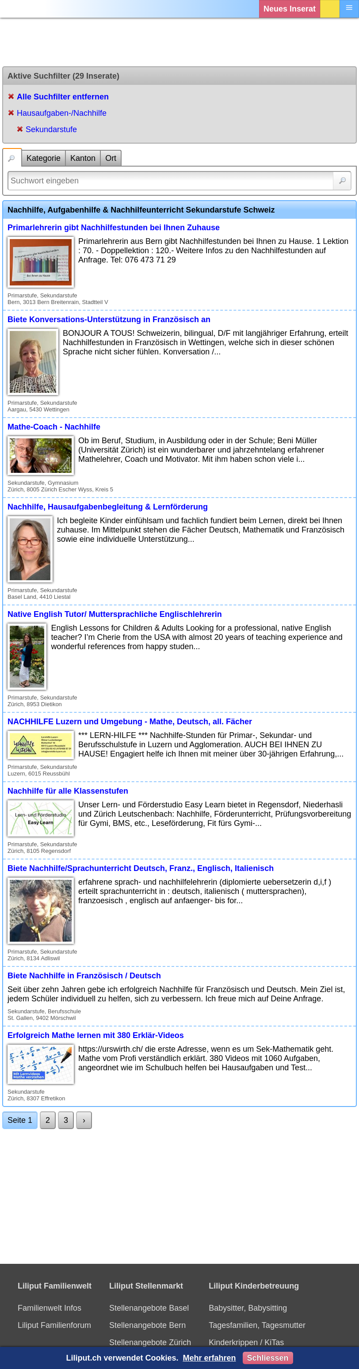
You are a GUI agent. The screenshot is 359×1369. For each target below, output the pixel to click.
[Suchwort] (179, 180)
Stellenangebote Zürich (150, 1342)
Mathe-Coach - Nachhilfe (54, 426)
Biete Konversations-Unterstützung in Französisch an (109, 319)
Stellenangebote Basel (149, 1308)
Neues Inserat (290, 8)
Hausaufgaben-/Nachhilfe (62, 113)
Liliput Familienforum (54, 1325)
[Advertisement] (179, 42)
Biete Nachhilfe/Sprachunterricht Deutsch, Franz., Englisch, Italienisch (141, 868)
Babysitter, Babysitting (248, 1308)
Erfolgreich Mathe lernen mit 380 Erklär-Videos (96, 1035)
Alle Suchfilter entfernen (63, 96)
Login (330, 9)
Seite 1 (20, 1120)
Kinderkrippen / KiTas (246, 1342)
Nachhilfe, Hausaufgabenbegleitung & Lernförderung (108, 506)
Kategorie (44, 158)
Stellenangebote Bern (147, 1325)
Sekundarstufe (51, 129)
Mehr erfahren (209, 1358)
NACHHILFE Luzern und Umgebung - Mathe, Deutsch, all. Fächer (130, 721)
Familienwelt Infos (49, 1308)
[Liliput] (24, 9)
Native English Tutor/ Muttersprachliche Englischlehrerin (115, 614)
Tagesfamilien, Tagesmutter (257, 1325)
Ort (110, 158)
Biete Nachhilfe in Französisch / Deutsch (84, 975)
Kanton (82, 158)
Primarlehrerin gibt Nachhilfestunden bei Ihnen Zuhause (114, 227)
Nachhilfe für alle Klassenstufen (68, 791)
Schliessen (268, 1358)
